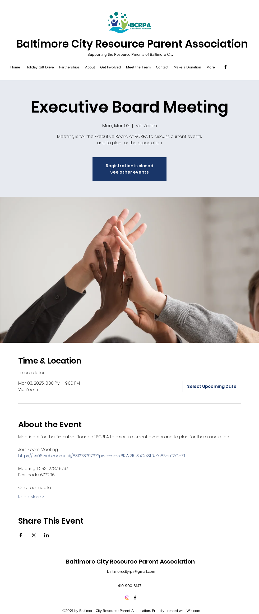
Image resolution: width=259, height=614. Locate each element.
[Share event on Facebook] (20, 535)
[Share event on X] (33, 535)
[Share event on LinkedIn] (46, 535)
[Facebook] (225, 67)
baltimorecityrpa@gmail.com (131, 571)
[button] (69, 67)
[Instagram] (127, 597)
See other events (129, 172)
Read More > (31, 497)
